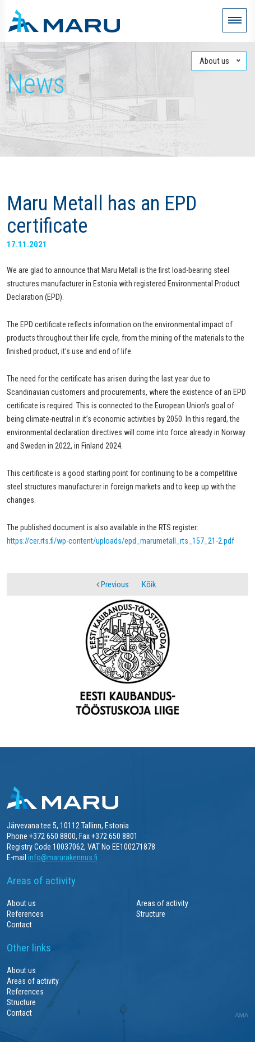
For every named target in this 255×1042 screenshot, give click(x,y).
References (25, 913)
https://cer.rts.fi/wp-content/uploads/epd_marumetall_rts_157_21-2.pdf (120, 540)
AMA (241, 1015)
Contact (19, 924)
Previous (112, 584)
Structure (150, 913)
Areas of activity (162, 903)
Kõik (149, 584)
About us (21, 903)
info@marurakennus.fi (63, 857)
